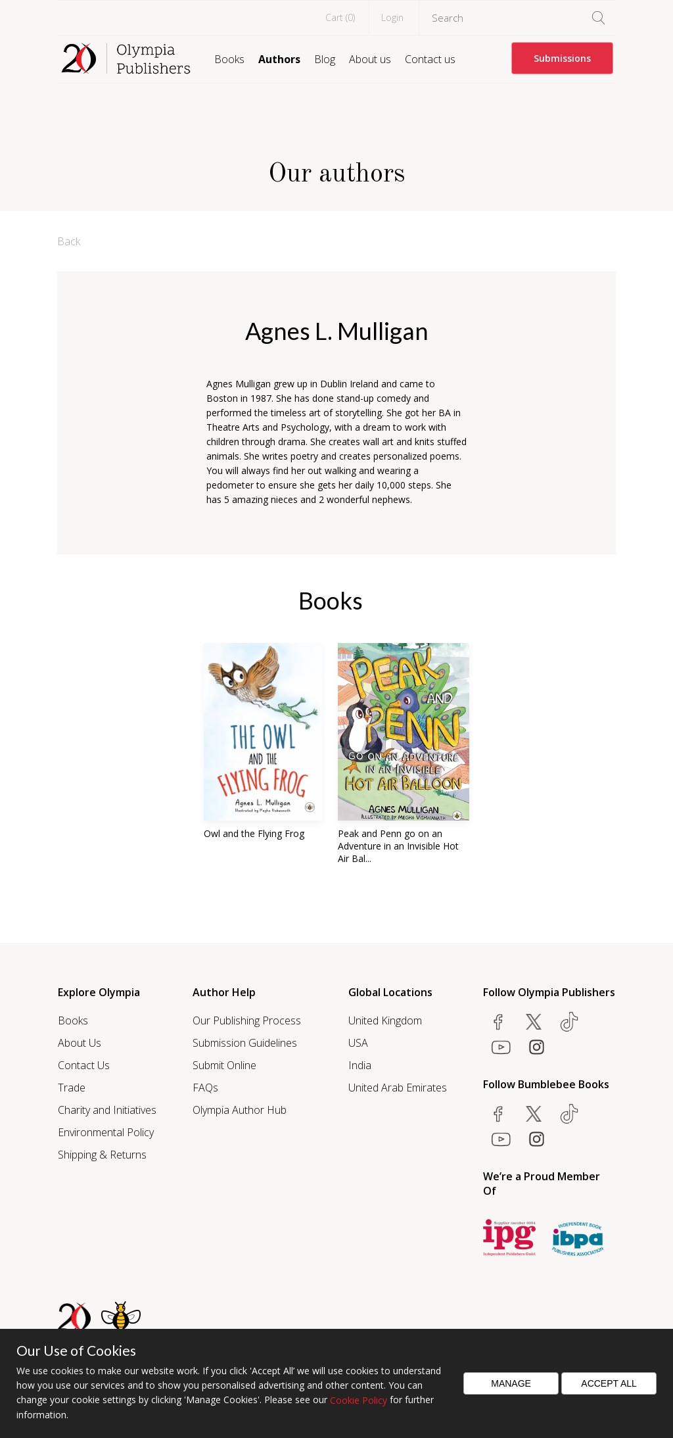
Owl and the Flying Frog (254, 833)
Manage (511, 1383)
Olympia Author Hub (240, 1110)
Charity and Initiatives (107, 1110)
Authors (279, 59)
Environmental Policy (106, 1132)
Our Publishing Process (247, 1020)
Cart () (340, 17)
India (359, 1065)
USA (358, 1043)
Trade (71, 1087)
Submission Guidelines (245, 1043)
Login (392, 17)
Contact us (430, 59)
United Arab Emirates (397, 1087)
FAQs (205, 1087)
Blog (324, 59)
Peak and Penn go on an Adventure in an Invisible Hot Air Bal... (398, 846)
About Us (79, 1043)
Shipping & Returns (102, 1154)
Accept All (609, 1383)
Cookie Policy (358, 1400)
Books (229, 59)
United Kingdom (385, 1020)
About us (370, 59)
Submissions (562, 58)
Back (68, 241)
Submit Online (224, 1065)
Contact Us (84, 1065)
